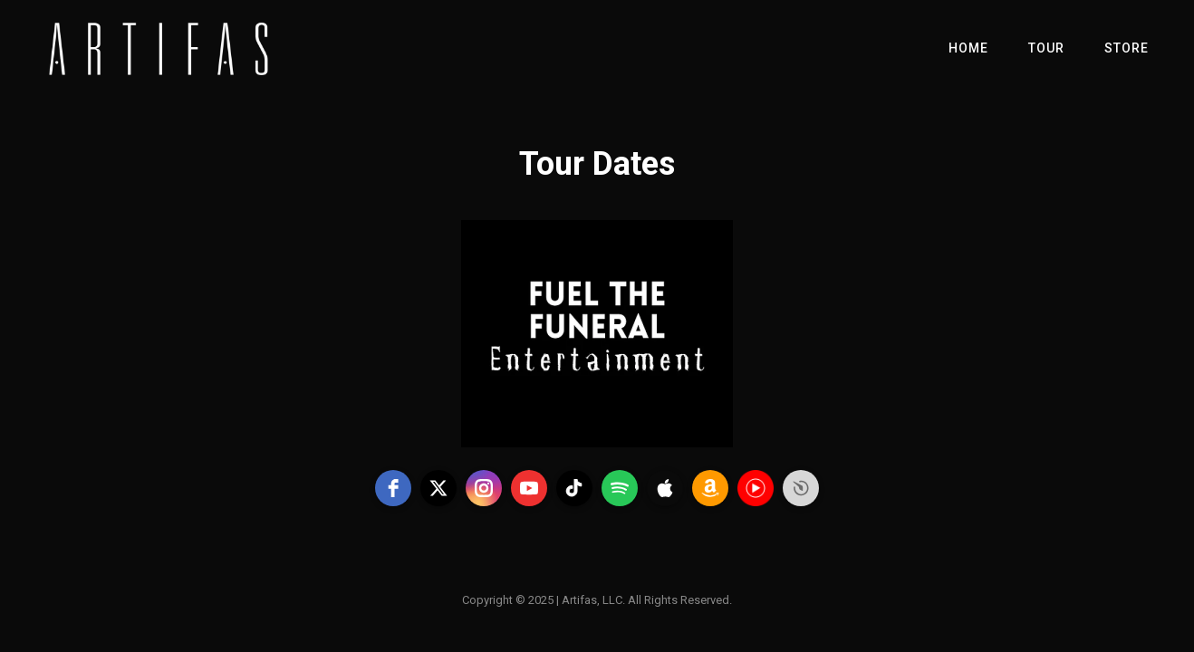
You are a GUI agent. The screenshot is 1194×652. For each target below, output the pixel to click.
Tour (1046, 48)
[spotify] (620, 488)
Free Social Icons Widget (801, 488)
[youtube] (529, 488)
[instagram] (484, 488)
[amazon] (710, 488)
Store (1126, 48)
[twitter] (438, 488)
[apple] (665, 488)
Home (968, 48)
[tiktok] (574, 488)
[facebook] (393, 488)
